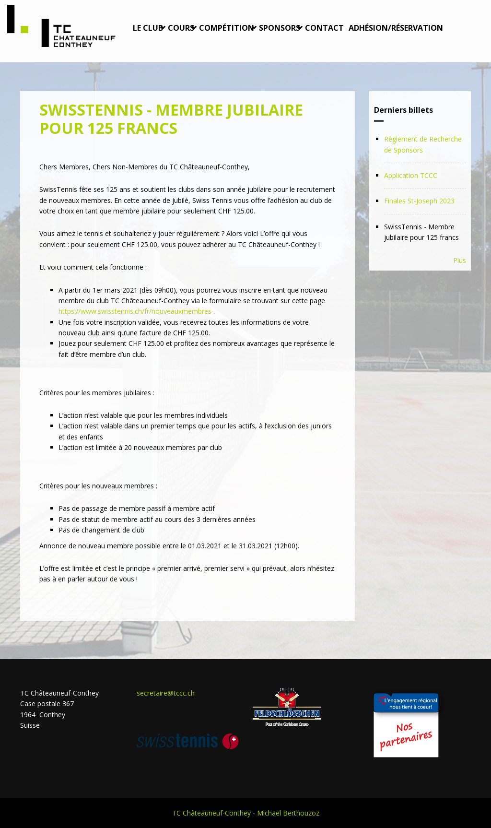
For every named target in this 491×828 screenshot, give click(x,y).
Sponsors (279, 28)
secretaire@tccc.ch (166, 693)
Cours (181, 28)
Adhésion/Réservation (396, 28)
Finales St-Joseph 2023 (419, 200)
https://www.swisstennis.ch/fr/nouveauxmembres (134, 311)
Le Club (148, 28)
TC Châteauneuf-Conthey (211, 812)
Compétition (226, 28)
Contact (324, 28)
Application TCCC (410, 175)
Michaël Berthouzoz (288, 812)
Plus (459, 260)
